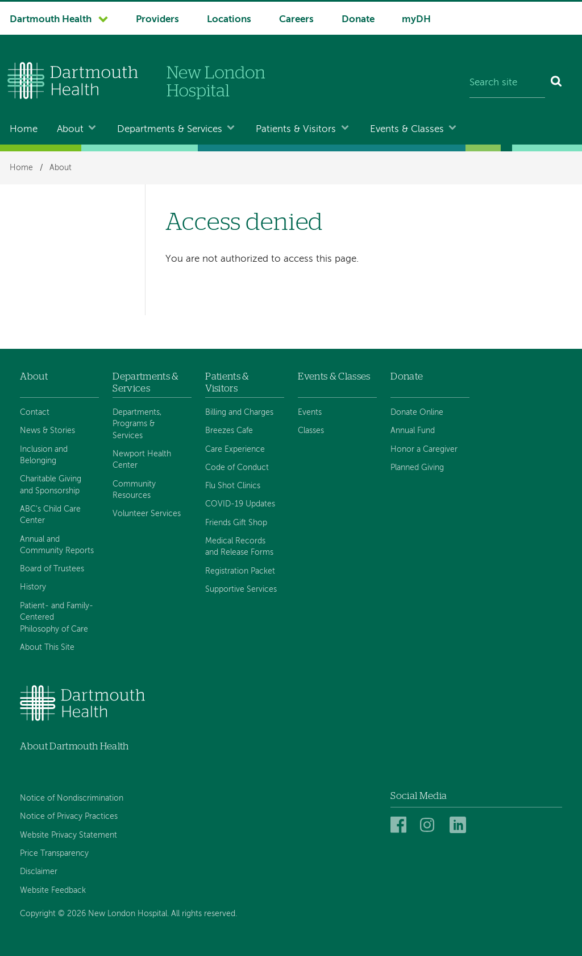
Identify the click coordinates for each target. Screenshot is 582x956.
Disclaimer (38, 872)
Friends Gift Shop (236, 523)
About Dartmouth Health (74, 746)
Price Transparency (54, 854)
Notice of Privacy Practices (69, 817)
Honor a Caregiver (424, 450)
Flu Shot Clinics (232, 486)
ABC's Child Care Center (50, 515)
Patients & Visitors (296, 129)
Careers (296, 19)
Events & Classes (407, 129)
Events (310, 413)
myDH (416, 19)
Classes (311, 431)
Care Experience (235, 450)
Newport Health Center (142, 459)
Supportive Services (241, 590)
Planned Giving (417, 468)
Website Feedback (53, 891)
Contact (34, 413)
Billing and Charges (239, 413)
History (33, 587)
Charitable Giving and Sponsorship (50, 485)
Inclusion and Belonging (44, 455)
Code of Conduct (237, 468)
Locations (229, 19)
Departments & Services (169, 129)
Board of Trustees (52, 569)
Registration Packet (240, 571)
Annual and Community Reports (57, 545)
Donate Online (416, 413)
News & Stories (47, 431)
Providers (157, 19)
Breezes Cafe (229, 431)
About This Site (47, 648)
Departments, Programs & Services (137, 424)
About (70, 129)
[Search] (556, 83)
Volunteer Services (147, 514)
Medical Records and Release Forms (239, 547)
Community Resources (134, 490)
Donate (358, 19)
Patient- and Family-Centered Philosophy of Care (56, 617)
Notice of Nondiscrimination (71, 798)
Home (24, 129)
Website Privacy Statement (68, 835)
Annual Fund (412, 431)
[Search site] (507, 83)
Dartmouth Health (51, 19)
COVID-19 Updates (240, 504)
